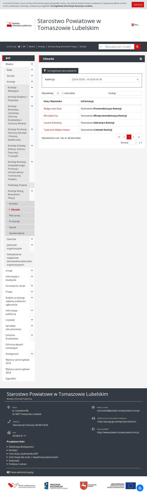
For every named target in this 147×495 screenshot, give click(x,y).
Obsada (83, 46)
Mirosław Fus (51, 115)
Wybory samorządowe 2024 (18, 371)
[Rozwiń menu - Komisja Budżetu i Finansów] (32, 98)
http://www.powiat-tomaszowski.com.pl (118, 432)
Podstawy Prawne (17, 185)
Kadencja (50, 79)
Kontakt (13, 203)
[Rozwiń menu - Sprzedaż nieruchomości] (32, 327)
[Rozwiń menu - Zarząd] (32, 76)
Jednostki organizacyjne (14, 246)
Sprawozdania (16, 233)
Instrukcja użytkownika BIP (23, 453)
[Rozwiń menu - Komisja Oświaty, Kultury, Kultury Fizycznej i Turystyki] (32, 151)
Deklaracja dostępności (21, 446)
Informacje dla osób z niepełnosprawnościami (33, 457)
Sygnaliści (11, 378)
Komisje (41, 46)
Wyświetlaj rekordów (58, 93)
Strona (124, 142)
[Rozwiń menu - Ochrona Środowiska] (32, 336)
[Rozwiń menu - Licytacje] (32, 320)
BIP (24, 46)
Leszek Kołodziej (52, 122)
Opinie (12, 227)
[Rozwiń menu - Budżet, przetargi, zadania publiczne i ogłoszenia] (32, 301)
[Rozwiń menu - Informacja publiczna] (32, 312)
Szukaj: (125, 93)
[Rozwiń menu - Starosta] (32, 239)
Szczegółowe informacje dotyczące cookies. (72, 6)
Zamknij (138, 4)
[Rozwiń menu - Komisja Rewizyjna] (32, 89)
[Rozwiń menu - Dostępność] (32, 354)
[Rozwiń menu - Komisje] (32, 82)
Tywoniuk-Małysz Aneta (56, 129)
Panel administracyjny (20, 472)
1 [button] (128, 137)
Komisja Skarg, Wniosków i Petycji (62, 46)
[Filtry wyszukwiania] (101, 46)
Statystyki (14, 460)
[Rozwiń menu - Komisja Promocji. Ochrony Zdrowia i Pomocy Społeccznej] (32, 134)
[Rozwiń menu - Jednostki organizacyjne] (32, 246)
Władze (32, 46)
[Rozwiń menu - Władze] (32, 64)
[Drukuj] (141, 58)
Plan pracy (14, 215)
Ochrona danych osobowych (14, 346)
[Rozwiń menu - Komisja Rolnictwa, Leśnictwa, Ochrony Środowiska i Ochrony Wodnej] (32, 114)
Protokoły (14, 221)
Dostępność (12, 353)
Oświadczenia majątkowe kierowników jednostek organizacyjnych (19, 259)
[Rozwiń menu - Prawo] (32, 292)
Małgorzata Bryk (53, 108)
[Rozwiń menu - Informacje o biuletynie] (32, 278)
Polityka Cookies (18, 464)
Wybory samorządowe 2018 (18, 361)
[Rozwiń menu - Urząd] (32, 270)
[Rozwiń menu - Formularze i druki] (32, 286)
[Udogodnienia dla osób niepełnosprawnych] (140, 487)
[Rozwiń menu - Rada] (32, 70)
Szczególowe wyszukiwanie (60, 70)
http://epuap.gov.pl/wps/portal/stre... (117, 421)
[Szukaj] (137, 46)
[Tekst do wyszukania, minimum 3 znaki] (118, 46)
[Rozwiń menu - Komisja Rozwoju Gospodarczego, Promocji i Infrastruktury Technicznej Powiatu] (32, 170)
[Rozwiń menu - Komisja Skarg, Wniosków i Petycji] (32, 194)
